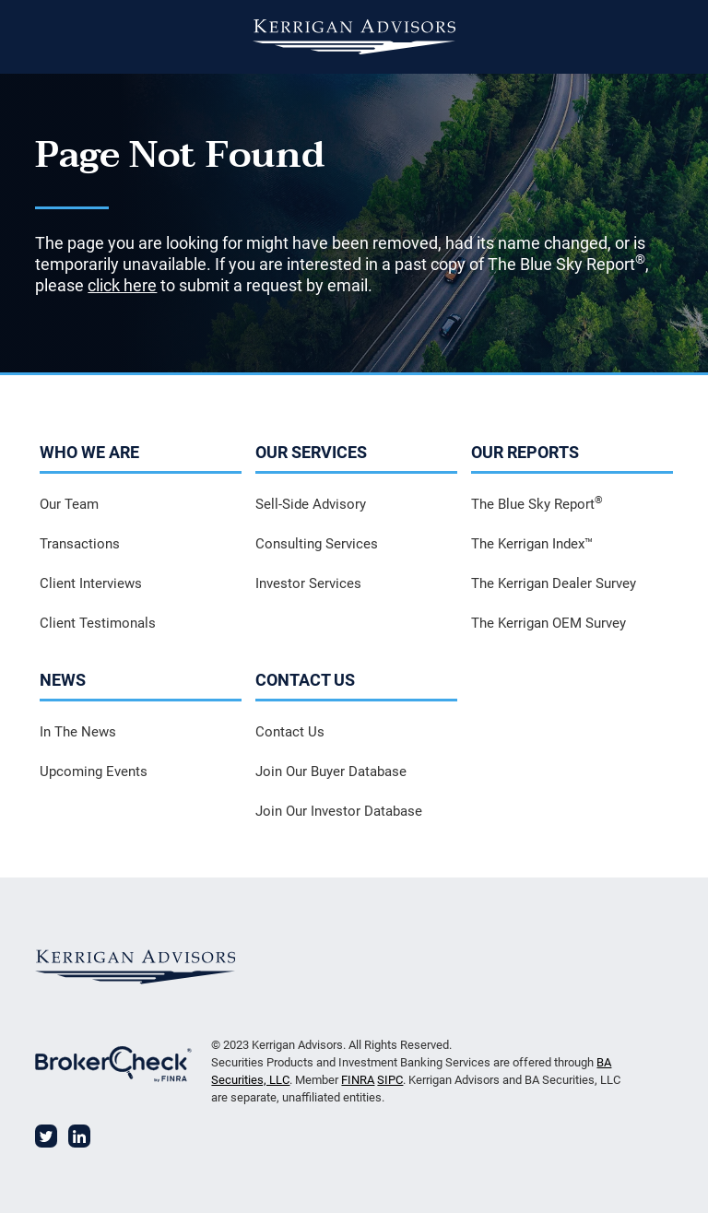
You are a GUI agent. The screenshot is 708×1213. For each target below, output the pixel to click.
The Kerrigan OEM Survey (548, 623)
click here (122, 285)
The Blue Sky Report (537, 503)
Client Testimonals (98, 623)
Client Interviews (91, 583)
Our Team (69, 504)
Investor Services (308, 583)
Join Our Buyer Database (331, 771)
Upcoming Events (94, 771)
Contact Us (289, 732)
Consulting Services (316, 544)
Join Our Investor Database (338, 811)
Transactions (80, 544)
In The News (78, 732)
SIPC (390, 1080)
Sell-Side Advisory (310, 504)
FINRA (357, 1080)
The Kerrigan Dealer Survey (553, 583)
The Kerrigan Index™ (532, 544)
